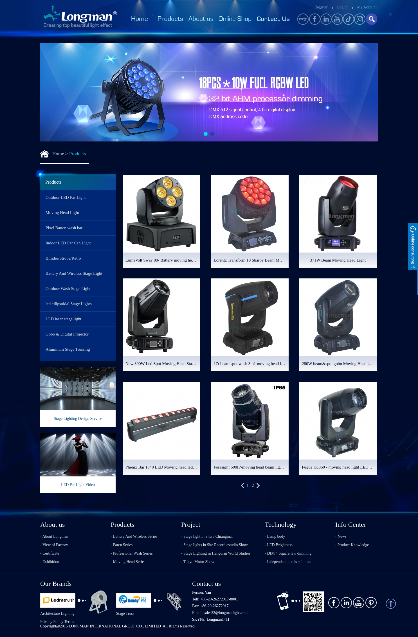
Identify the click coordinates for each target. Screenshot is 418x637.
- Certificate (49, 553)
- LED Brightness (279, 545)
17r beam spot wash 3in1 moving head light (251, 363)
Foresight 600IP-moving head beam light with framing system (251, 467)
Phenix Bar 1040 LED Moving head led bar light (162, 467)
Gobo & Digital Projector (67, 334)
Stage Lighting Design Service (78, 419)
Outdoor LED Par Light (66, 197)
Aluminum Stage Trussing (68, 349)
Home (58, 153)
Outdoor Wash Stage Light (68, 288)
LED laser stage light (63, 319)
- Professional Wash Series (132, 553)
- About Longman (54, 536)
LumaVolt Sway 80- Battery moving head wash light (162, 260)
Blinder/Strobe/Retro (63, 258)
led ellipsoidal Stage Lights (69, 303)
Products (77, 153)
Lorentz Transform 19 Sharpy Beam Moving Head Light (251, 260)
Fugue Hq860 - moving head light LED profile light (339, 467)
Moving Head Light (62, 212)
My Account (367, 7)
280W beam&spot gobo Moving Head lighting (339, 363)
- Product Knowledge (352, 545)
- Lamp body (275, 536)
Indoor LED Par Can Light (68, 243)
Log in (342, 7)
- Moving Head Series (128, 562)
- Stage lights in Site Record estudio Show (214, 545)
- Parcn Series (122, 545)
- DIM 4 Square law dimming (288, 553)
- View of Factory (54, 545)
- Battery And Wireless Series (134, 536)
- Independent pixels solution (288, 562)
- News (341, 536)
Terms (69, 622)
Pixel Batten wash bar (64, 228)
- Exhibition (49, 562)
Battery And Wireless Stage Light (74, 273)
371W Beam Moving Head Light (338, 260)
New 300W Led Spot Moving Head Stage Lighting (162, 363)
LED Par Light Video (78, 485)
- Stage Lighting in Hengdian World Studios (216, 553)
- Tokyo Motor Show (197, 562)
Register (321, 7)
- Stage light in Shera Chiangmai (207, 536)
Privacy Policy (51, 622)
